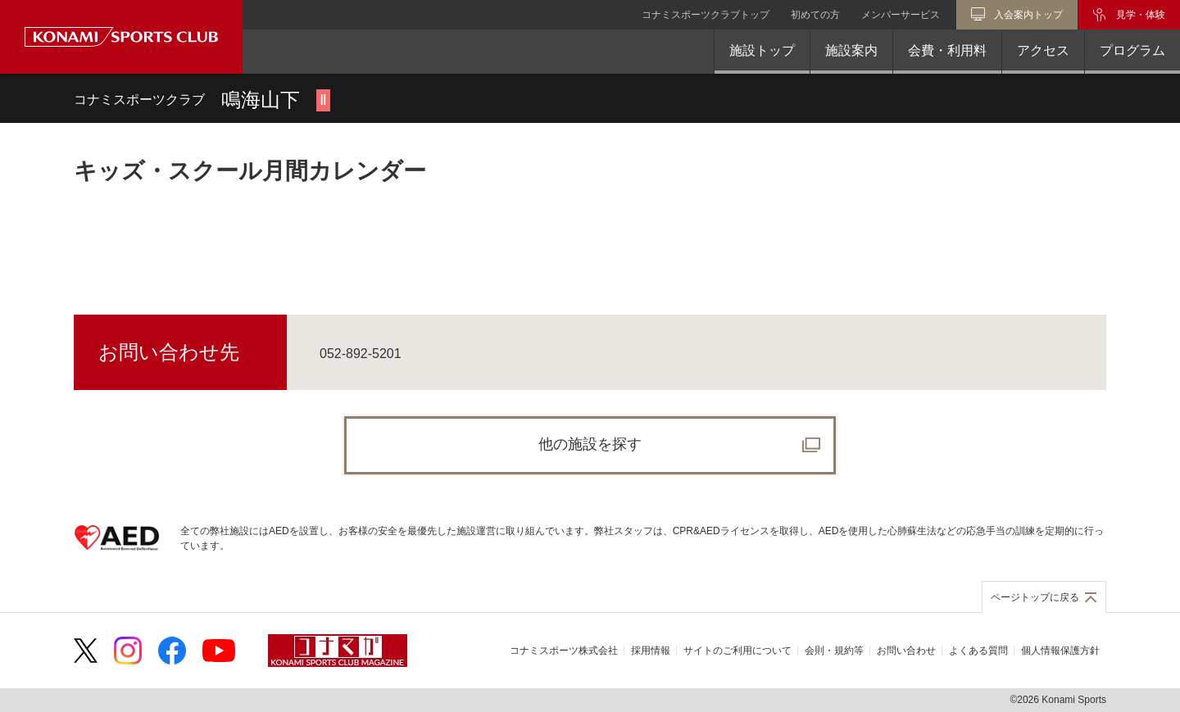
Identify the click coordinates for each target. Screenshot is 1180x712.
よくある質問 (978, 650)
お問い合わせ (906, 650)
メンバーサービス (900, 14)
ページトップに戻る (1035, 597)
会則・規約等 (834, 650)
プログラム (1132, 50)
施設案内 (851, 50)
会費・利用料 (947, 50)
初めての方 (815, 14)
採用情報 (650, 650)
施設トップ (762, 50)
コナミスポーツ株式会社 (564, 650)
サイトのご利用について (737, 650)
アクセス (1043, 50)
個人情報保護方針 (1060, 650)
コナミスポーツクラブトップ (705, 14)
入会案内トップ (1028, 14)
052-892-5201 (361, 354)
